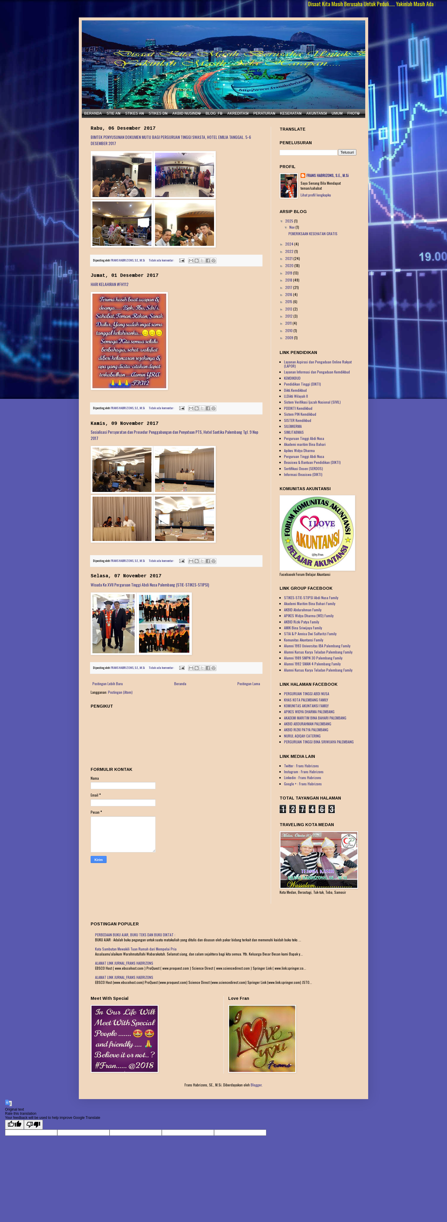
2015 (289, 301)
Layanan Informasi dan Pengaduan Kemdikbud (317, 371)
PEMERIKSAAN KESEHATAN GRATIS (312, 233)
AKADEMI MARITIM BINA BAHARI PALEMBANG (315, 717)
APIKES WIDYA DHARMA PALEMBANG (309, 711)
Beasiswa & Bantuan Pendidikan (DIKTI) (312, 462)
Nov (292, 227)
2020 (289, 265)
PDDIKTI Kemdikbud (298, 408)
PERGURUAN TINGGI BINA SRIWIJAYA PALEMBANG (319, 741)
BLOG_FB (213, 113)
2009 (289, 337)
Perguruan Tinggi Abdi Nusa (304, 438)
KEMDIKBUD (292, 378)
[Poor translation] (33, 1125)
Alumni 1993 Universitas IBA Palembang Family (317, 645)
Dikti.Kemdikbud (295, 390)
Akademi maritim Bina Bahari (305, 444)
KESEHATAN (290, 113)
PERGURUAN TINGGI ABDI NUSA (306, 693)
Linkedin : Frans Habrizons (302, 777)
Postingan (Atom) (120, 692)
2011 (289, 323)
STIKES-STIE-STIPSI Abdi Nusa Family (311, 597)
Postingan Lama (248, 683)
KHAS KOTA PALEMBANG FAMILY (306, 699)
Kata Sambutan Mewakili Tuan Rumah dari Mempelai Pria (136, 948)
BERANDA (93, 113)
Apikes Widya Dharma (299, 450)
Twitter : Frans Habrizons (301, 765)
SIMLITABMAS (294, 432)
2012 (289, 315)
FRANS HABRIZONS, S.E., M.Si (327, 175)
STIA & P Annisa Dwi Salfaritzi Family (310, 633)
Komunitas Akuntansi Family (303, 639)
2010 (289, 330)
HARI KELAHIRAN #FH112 (109, 284)
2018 (289, 279)
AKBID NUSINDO (186, 113)
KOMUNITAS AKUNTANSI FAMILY (306, 705)
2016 (289, 294)
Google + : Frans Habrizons (303, 783)
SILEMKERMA (293, 426)
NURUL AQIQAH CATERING (302, 735)
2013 (289, 308)
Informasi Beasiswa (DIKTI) (303, 474)
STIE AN (113, 113)
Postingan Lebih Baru (107, 683)
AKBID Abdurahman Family (303, 609)
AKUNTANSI (316, 113)
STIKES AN (134, 113)
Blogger (256, 1084)
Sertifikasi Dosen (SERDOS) (303, 468)
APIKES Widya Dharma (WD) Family (309, 615)
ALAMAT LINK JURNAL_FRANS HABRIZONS (124, 963)
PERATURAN (264, 113)
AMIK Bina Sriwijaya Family (303, 627)
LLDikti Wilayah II (296, 396)
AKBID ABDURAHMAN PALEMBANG (307, 723)
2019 (289, 272)
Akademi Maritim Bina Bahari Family (309, 603)
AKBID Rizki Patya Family (301, 621)
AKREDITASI (238, 113)
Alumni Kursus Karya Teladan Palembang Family (318, 651)
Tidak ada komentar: (161, 260)
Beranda (180, 683)
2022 (289, 251)
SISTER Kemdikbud (297, 420)
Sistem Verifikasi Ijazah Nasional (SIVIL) (312, 401)
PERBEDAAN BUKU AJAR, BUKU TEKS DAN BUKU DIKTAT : (135, 934)
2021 (289, 258)
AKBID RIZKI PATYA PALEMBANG (306, 729)
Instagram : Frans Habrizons (304, 771)
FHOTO (353, 113)
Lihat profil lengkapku (316, 194)
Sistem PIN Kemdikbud (300, 414)
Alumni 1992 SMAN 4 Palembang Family (312, 663)
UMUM (337, 113)
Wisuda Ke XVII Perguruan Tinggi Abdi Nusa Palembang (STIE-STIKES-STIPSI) (150, 584)
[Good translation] (14, 1125)
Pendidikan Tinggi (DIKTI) (302, 383)
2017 (289, 287)
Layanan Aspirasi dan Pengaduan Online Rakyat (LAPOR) (318, 363)
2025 (289, 220)
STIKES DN (158, 113)
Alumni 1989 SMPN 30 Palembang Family (313, 657)
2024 (289, 243)
